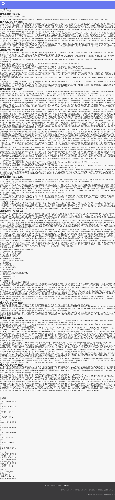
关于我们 (46, 485)
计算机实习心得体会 (6, 412)
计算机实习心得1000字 (7, 443)
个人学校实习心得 (6, 475)
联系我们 (53, 485)
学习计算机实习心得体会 (8, 448)
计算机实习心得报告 (6, 461)
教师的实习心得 (5, 473)
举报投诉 (66, 485)
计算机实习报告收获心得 (8, 401)
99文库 (3, 11)
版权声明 (60, 485)
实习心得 (3, 9)
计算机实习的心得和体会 (8, 406)
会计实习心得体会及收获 (8, 478)
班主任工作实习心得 (6, 471)
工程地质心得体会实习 (7, 477)
